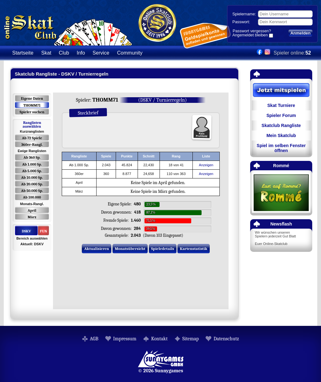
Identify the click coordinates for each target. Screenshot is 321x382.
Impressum (124, 339)
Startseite (23, 53)
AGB (94, 339)
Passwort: (241, 21)
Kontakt (159, 339)
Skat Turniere (281, 105)
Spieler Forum (281, 115)
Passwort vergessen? (252, 31)
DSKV (26, 231)
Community (130, 53)
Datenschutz (226, 339)
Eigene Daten (32, 98)
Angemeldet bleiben (250, 35)
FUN (43, 231)
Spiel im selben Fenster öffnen (281, 148)
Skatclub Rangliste (281, 125)
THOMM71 (31, 105)
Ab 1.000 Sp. (32, 164)
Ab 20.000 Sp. (32, 184)
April (32, 210)
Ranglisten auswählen (32, 124)
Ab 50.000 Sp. (32, 190)
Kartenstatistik (194, 248)
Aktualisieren (96, 248)
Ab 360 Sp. (32, 157)
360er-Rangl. (32, 144)
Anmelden (300, 33)
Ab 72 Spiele (32, 138)
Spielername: (244, 14)
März (32, 217)
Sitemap (190, 339)
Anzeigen (206, 165)
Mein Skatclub (281, 135)
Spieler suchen (31, 112)
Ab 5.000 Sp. (32, 171)
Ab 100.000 (32, 197)
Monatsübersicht (130, 248)
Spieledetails (162, 248)
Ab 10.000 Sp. (32, 177)
